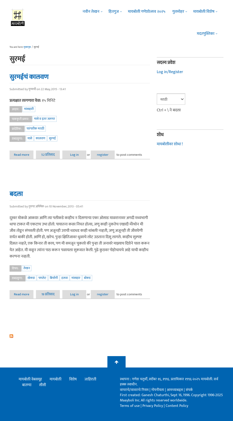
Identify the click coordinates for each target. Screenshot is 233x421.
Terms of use (130, 406)
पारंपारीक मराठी (35, 128)
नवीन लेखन (91, 11)
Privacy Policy (153, 406)
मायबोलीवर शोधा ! (170, 144)
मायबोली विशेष (203, 11)
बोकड (87, 278)
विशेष (73, 379)
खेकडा (31, 278)
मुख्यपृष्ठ (27, 47)
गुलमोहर (178, 11)
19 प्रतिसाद (48, 294)
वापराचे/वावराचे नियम (134, 390)
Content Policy (177, 406)
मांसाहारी (29, 109)
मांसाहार (75, 278)
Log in (74, 155)
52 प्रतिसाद (48, 155)
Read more (24, 155)
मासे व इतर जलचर (44, 118)
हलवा (64, 278)
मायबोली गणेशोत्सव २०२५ (146, 11)
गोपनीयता (158, 390)
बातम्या (26, 385)
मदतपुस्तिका (205, 33)
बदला (16, 194)
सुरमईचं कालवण (29, 76)
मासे (30, 138)
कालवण (40, 138)
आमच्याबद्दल (175, 390)
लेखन (26, 268)
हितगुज (114, 11)
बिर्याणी (54, 278)
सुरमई (52, 138)
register (103, 155)
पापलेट (42, 278)
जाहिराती (90, 379)
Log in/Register (170, 72)
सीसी (42, 385)
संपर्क (189, 390)
